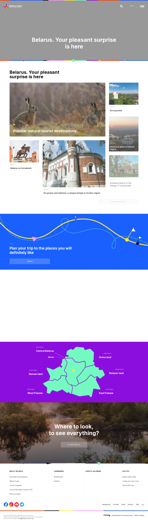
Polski (123, 504)
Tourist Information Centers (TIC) (21, 490)
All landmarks (58, 477)
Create (30, 261)
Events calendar (93, 471)
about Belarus (16, 471)
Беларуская (106, 504)
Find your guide (15, 494)
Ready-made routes (129, 477)
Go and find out (74, 445)
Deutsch (130, 504)
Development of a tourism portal (122, 515)
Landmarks (59, 471)
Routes (125, 471)
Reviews (57, 481)
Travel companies (16, 485)
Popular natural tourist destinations (44, 131)
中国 (137, 504)
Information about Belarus (74, 418)
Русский (115, 504)
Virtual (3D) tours (128, 485)
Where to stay (14, 481)
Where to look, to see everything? (74, 429)
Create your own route (130, 481)
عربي (142, 504)
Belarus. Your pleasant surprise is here (74, 43)
